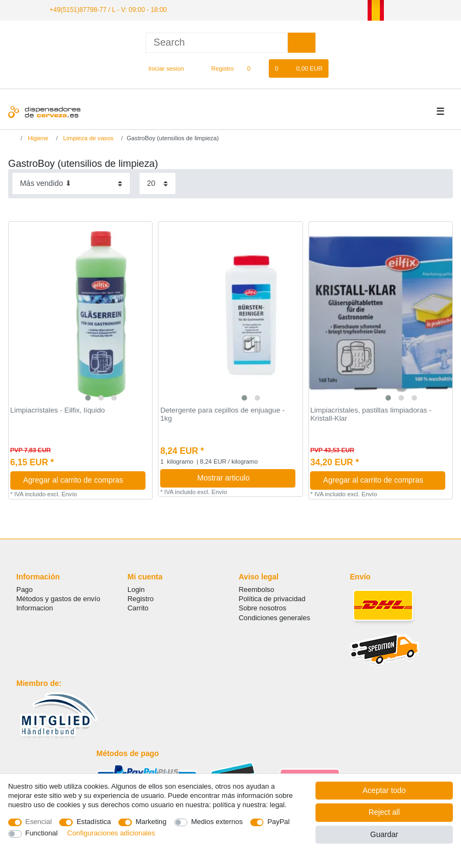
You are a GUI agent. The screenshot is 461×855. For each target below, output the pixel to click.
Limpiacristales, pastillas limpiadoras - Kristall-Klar (370, 414)
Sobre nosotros (263, 608)
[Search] (301, 43)
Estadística (94, 821)
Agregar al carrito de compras (80, 480)
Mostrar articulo (242, 477)
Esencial (39, 821)
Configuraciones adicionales (111, 833)
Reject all (384, 812)
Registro (141, 599)
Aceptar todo (384, 790)
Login (136, 589)
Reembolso (256, 589)
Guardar (384, 834)
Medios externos (217, 821)
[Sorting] (71, 183)
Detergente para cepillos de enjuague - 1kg (222, 414)
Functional (42, 833)
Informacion (34, 608)
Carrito (138, 608)
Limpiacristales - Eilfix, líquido (57, 410)
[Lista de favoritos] (254, 68)
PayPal (278, 821)
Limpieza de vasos (87, 138)
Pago (24, 589)
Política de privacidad (272, 599)
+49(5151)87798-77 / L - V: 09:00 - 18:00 (108, 10)
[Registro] (216, 68)
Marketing (151, 821)
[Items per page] (157, 183)
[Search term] (217, 43)
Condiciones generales (275, 618)
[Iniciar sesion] (162, 68)
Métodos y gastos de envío (58, 599)
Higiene (37, 138)
